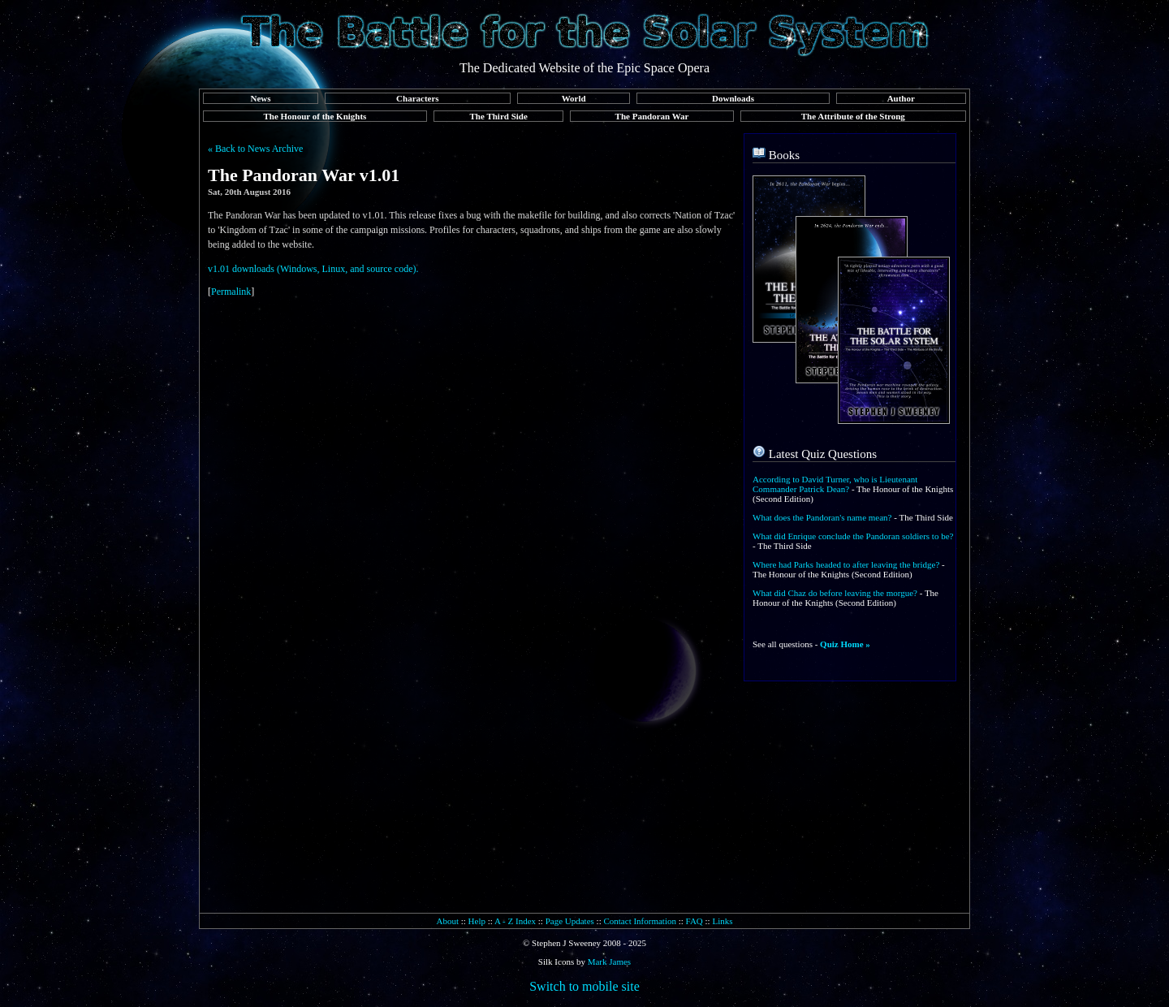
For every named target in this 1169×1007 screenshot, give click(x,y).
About (447, 921)
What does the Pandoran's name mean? (822, 517)
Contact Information (639, 921)
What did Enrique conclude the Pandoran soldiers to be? (853, 536)
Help (476, 921)
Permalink (231, 291)
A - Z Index (515, 921)
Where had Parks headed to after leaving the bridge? (846, 564)
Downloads (733, 98)
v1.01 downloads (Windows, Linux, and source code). (313, 268)
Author (901, 98)
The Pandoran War (652, 116)
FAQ (694, 921)
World (574, 98)
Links (722, 921)
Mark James (609, 961)
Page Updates (570, 921)
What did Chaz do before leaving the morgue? (835, 593)
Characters (417, 98)
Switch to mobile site (584, 986)
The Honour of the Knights (314, 116)
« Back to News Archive (255, 148)
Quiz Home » (845, 644)
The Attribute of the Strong (853, 116)
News (260, 98)
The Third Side (499, 116)
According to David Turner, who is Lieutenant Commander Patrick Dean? (835, 484)
